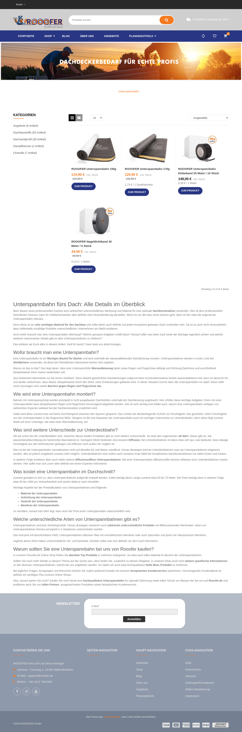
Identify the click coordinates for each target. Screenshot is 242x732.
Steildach (68, 378)
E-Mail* (95, 606)
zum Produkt (83, 186)
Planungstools (145, 695)
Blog (139, 676)
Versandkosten (112, 716)
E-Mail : (22, 675)
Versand (190, 676)
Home (106, 91)
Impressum (192, 695)
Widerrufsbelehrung (197, 689)
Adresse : (23, 669)
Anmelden (134, 619)
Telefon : (22, 681)
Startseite (142, 662)
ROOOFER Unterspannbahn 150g (93, 168)
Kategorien (24, 115)
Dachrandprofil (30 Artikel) (29, 139)
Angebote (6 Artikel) (25, 125)
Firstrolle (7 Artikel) (25, 152)
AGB (188, 662)
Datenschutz (193, 669)
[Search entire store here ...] (100, 20)
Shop (139, 669)
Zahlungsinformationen (199, 682)
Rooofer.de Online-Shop (41, 555)
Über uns (142, 682)
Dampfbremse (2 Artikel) (28, 146)
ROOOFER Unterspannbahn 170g (147, 168)
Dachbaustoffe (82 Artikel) (29, 132)
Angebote (142, 689)
